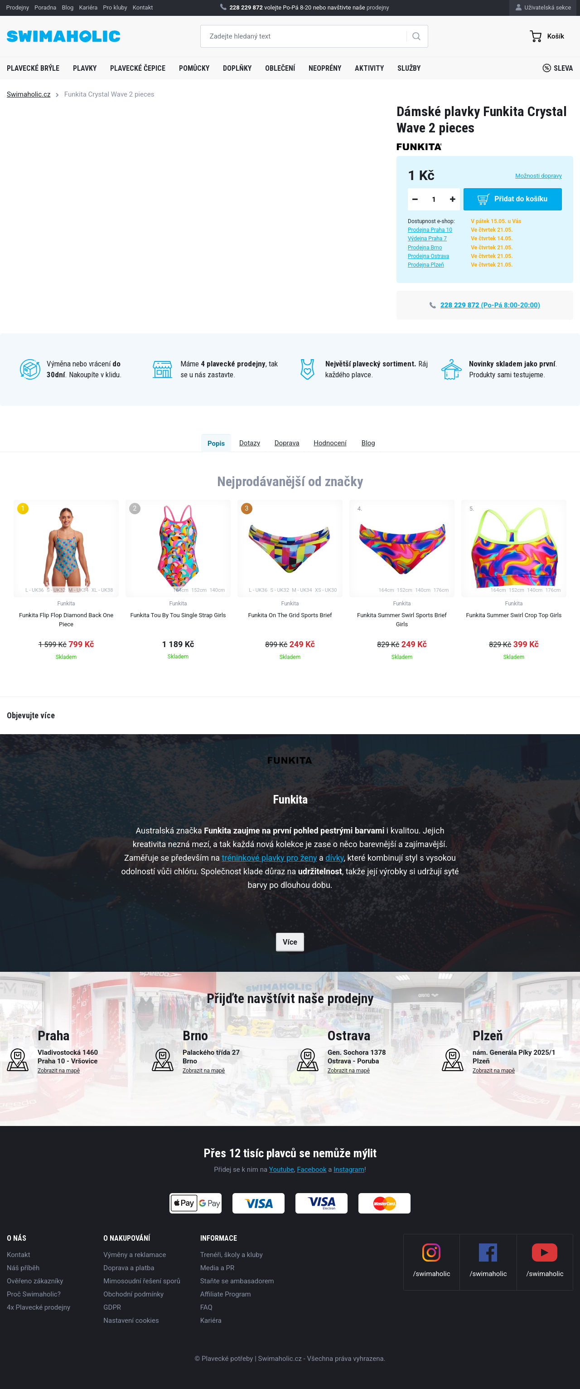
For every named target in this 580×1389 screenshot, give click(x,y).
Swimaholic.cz (28, 94)
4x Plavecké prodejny (38, 1307)
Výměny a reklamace (134, 1255)
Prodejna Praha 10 (430, 230)
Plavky (85, 68)
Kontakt (18, 1255)
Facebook (311, 1169)
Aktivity (369, 68)
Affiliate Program (225, 1294)
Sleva (557, 68)
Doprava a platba (128, 1268)
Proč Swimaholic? (34, 1294)
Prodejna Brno (425, 247)
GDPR (112, 1307)
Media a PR (217, 1268)
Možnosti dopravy (538, 175)
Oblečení (280, 68)
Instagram (349, 1169)
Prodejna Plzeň (426, 265)
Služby (408, 68)
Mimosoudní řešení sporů (141, 1281)
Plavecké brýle (33, 68)
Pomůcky (194, 68)
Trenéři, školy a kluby (231, 1255)
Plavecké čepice (137, 68)
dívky (334, 858)
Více (290, 942)
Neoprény (325, 68)
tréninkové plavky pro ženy (269, 858)
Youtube (281, 1169)
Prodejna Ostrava (428, 256)
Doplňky (237, 68)
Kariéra (211, 1320)
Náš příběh (23, 1268)
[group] (66, 583)
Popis (136, 443)
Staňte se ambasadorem (237, 1281)
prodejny (378, 7)
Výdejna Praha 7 (427, 238)
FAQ (206, 1307)
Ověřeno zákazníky (35, 1281)
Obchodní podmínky (133, 1294)
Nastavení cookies (131, 1320)
